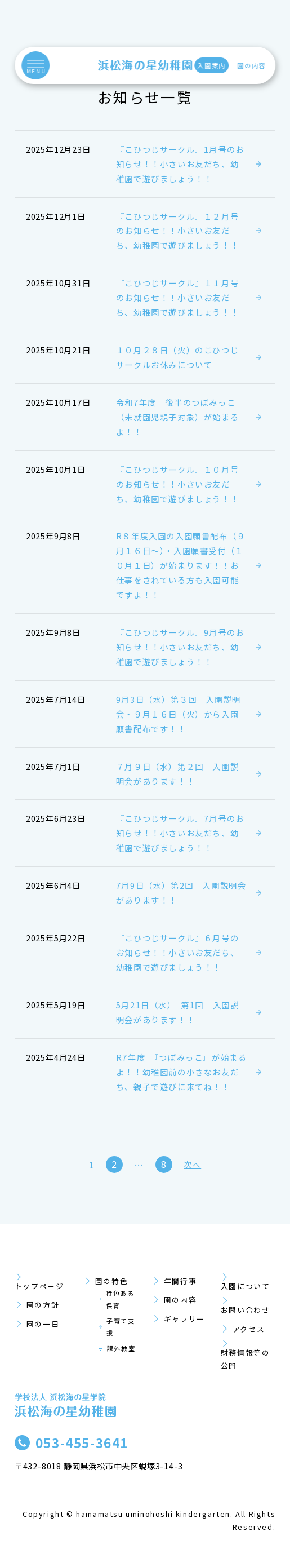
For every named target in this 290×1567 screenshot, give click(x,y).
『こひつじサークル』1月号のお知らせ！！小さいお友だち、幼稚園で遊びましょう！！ (180, 163)
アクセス (249, 1328)
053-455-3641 (81, 1442)
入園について (245, 1286)
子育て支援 (120, 1326)
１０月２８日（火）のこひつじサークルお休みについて (177, 357)
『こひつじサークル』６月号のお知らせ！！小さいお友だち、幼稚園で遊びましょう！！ (177, 952)
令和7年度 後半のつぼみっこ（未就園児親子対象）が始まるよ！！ (177, 416)
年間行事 (180, 1281)
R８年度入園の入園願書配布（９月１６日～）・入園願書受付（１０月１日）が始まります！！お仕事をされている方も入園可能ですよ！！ (181, 565)
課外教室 (121, 1348)
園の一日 (42, 1323)
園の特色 (111, 1281)
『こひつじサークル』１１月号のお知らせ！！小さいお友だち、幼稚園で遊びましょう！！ (177, 297)
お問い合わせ (245, 1309)
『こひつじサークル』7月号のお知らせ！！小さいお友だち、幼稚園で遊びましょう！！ (180, 832)
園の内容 (252, 65)
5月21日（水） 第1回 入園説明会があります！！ (177, 1012)
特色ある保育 (120, 1299)
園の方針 (42, 1304)
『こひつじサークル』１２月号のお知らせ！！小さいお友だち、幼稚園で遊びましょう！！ (177, 230)
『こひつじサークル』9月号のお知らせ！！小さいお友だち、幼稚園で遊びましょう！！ (180, 646)
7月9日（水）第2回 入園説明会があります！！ (181, 892)
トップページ (39, 1286)
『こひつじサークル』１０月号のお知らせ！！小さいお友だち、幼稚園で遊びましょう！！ (177, 483)
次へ (192, 1164)
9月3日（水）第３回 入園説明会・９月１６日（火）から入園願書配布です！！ (178, 713)
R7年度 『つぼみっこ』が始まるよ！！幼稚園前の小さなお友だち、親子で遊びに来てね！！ (181, 1071)
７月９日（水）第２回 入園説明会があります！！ (177, 773)
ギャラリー (184, 1318)
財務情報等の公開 (245, 1359)
